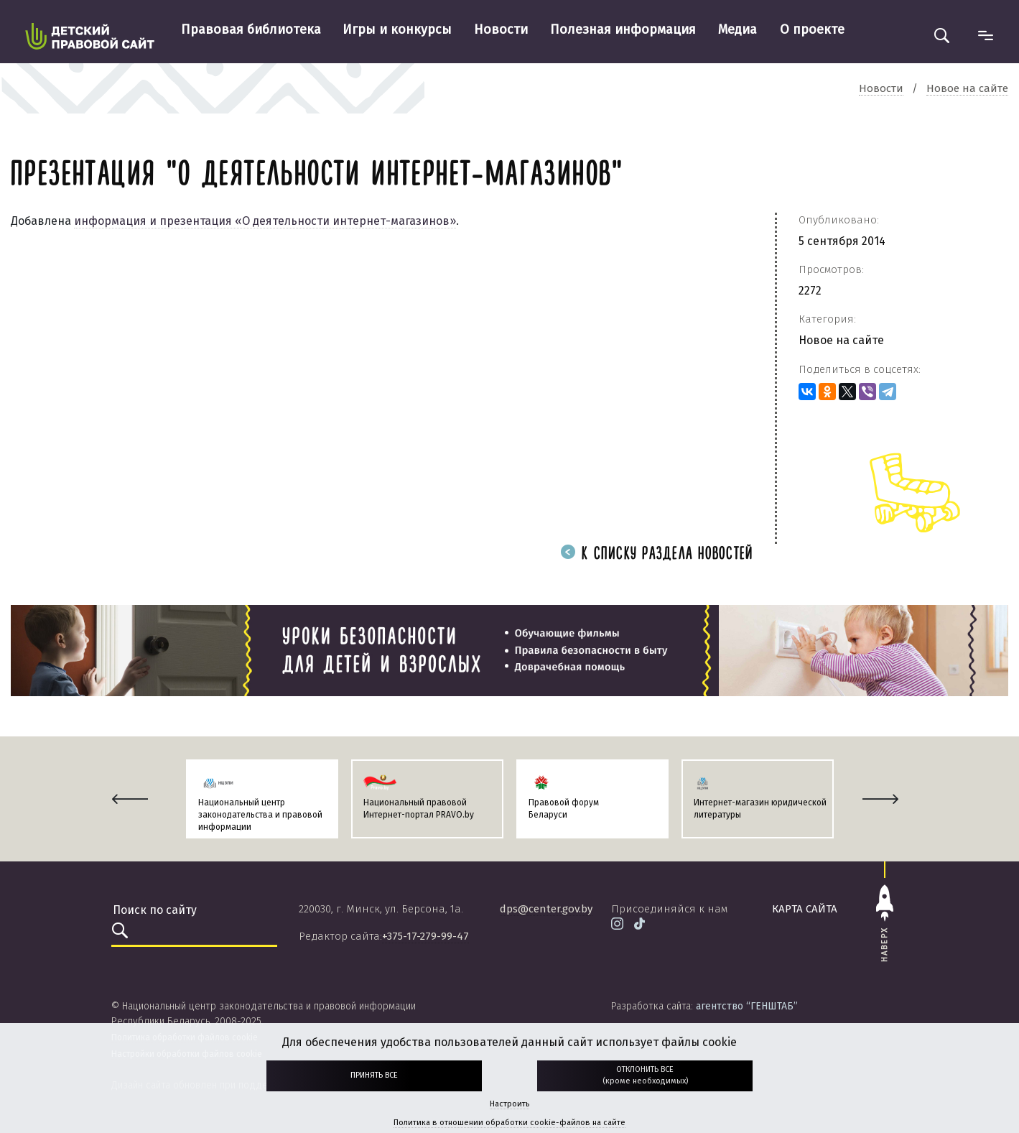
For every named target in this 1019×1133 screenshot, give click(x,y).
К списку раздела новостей (657, 554)
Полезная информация (623, 29)
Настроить (509, 1104)
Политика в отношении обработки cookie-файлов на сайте (509, 1122)
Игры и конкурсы (397, 29)
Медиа (737, 29)
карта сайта (804, 908)
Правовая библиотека (251, 29)
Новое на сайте (841, 340)
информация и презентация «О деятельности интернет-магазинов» (265, 221)
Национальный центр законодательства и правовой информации (260, 814)
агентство (747, 1006)
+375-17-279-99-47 (425, 936)
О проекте (812, 29)
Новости (501, 29)
